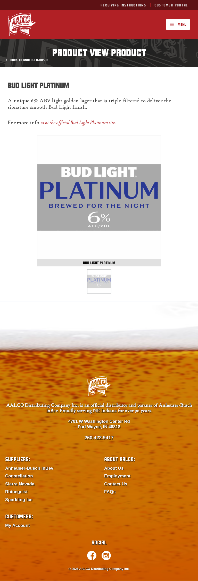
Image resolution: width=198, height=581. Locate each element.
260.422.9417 (98, 437)
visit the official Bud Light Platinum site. (78, 123)
